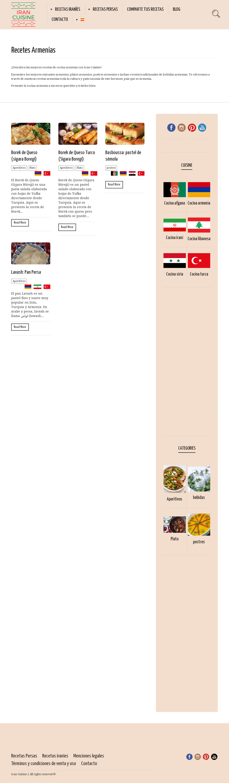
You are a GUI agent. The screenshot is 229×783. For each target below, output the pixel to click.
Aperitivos (19, 167)
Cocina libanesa (199, 239)
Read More (20, 222)
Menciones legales (88, 756)
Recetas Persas (105, 9)
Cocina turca (199, 274)
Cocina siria (174, 274)
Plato (32, 167)
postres (111, 167)
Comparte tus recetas (145, 9)
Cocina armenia (199, 203)
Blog (176, 9)
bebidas (199, 498)
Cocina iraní (174, 238)
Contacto (60, 19)
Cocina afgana (174, 203)
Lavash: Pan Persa (26, 272)
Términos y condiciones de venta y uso (43, 763)
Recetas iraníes (67, 9)
